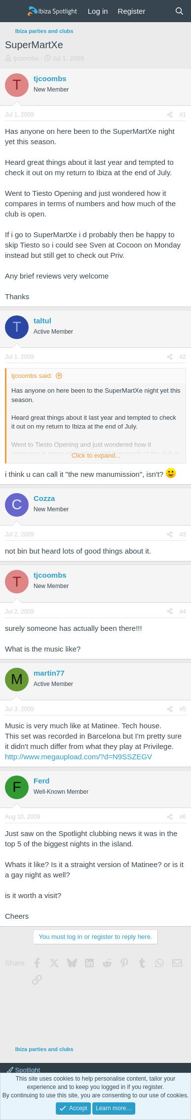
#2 (183, 356)
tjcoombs (26, 58)
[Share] (169, 115)
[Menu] (13, 11)
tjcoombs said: (31, 375)
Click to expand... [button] (96, 455)
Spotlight (23, 1070)
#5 (183, 709)
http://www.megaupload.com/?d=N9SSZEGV (78, 756)
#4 (183, 611)
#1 (183, 114)
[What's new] (159, 11)
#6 (183, 816)
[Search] (179, 11)
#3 (183, 534)
